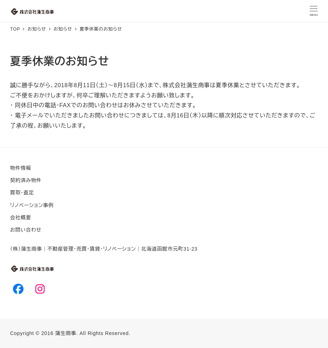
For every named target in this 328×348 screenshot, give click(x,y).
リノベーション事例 (32, 205)
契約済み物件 (26, 180)
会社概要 (20, 217)
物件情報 (20, 168)
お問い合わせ (25, 230)
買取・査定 (22, 192)
